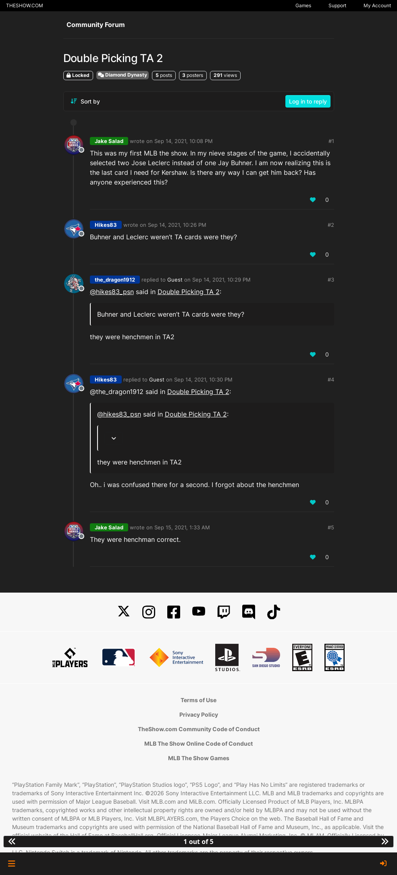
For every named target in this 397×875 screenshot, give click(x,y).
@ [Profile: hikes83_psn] (112, 292)
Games (303, 5)
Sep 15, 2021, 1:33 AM (182, 527)
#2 (331, 225)
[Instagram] (148, 612)
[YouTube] (198, 612)
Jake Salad (109, 141)
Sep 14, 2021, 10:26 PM (177, 225)
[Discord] (248, 612)
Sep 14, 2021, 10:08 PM (183, 141)
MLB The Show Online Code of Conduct (198, 743)
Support (337, 5)
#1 (331, 141)
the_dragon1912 (115, 279)
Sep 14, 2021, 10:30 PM (203, 379)
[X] (123, 612)
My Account (377, 5)
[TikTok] (273, 612)
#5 (331, 527)
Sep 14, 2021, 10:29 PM (221, 279)
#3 (331, 279)
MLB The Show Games (198, 758)
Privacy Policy (198, 714)
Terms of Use (198, 700)
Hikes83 (106, 225)
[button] (11, 864)
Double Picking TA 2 (189, 292)
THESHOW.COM (24, 5)
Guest (175, 279)
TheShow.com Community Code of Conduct (199, 729)
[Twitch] (223, 612)
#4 (331, 379)
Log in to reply (308, 101)
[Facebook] (173, 612)
